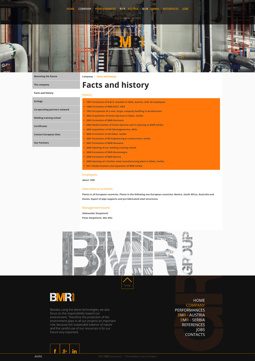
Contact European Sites (47, 134)
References (171, 9)
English (118, 18)
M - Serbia (150, 9)
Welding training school (47, 117)
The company (41, 84)
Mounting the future (45, 76)
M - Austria (129, 9)
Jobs (185, 9)
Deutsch (136, 18)
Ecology (38, 101)
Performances (105, 9)
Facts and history (44, 92)
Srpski (127, 18)
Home (70, 9)
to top (127, 285)
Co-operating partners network (51, 109)
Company (84, 9)
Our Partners (41, 142)
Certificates (40, 126)
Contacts (195, 334)
